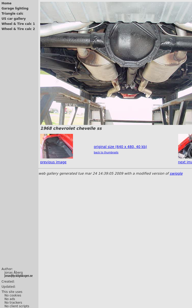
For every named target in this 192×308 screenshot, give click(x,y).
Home (7, 3)
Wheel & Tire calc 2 (18, 29)
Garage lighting (15, 8)
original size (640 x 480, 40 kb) (120, 147)
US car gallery (14, 19)
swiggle (176, 173)
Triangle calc (12, 13)
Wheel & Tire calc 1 (18, 24)
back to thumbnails (106, 152)
